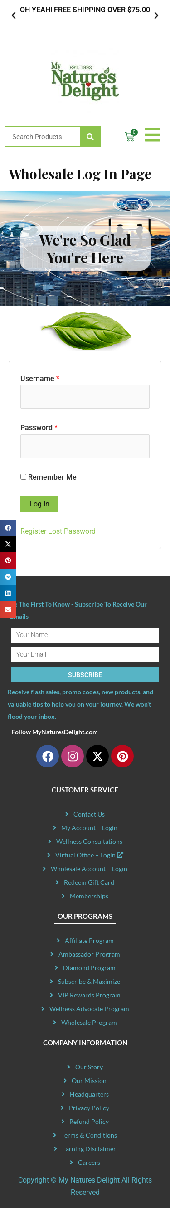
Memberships (89, 896)
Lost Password (72, 531)
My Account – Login (89, 828)
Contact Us (89, 814)
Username (39, 378)
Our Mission (89, 1080)
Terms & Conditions (89, 1135)
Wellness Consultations (89, 841)
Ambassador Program (89, 954)
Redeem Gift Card (89, 882)
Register (33, 531)
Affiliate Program (89, 940)
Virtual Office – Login (89, 855)
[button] (13, 15)
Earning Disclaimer (89, 1149)
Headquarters (89, 1094)
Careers (89, 1162)
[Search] (90, 136)
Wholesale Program (89, 1022)
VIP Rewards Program (89, 995)
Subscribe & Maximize (89, 981)
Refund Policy (89, 1121)
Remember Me (48, 477)
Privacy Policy (89, 1108)
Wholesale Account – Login (89, 868)
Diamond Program (89, 968)
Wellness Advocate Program (89, 1009)
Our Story (89, 1067)
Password (39, 427)
